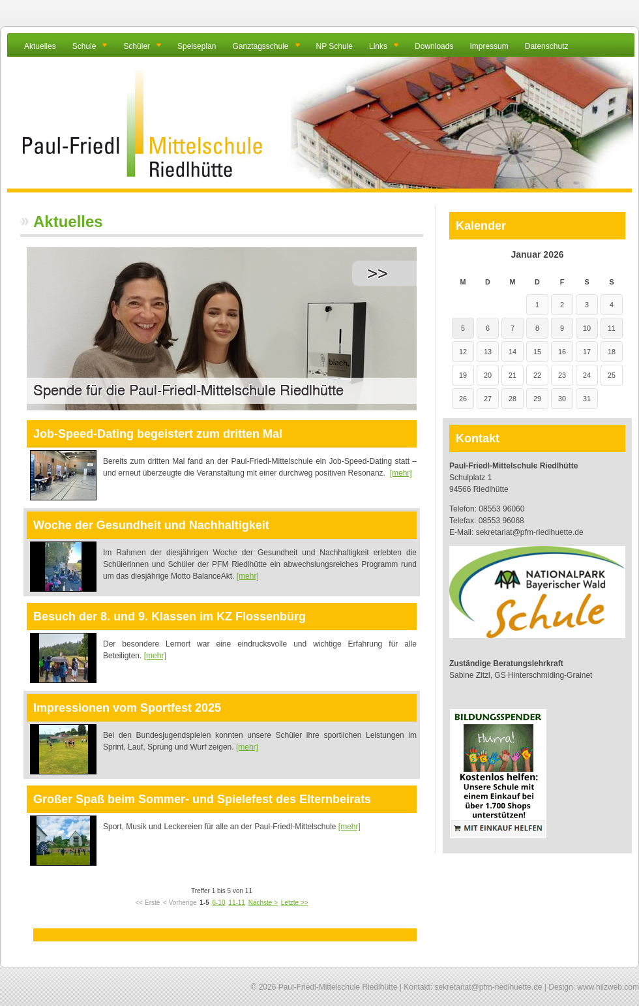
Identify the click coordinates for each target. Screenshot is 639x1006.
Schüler (136, 46)
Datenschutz (547, 46)
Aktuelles (40, 46)
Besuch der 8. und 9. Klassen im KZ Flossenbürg (169, 616)
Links (378, 46)
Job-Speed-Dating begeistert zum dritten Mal (157, 433)
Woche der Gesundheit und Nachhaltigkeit (151, 525)
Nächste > (263, 902)
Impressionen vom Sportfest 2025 (127, 707)
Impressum (488, 46)
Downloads (434, 46)
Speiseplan (196, 46)
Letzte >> (294, 902)
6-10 (219, 902)
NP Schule (334, 46)
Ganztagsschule (260, 46)
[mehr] (401, 473)
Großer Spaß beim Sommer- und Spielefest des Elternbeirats (202, 799)
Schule (84, 46)
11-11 (236, 902)
